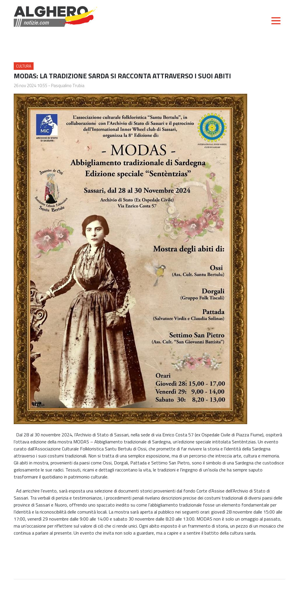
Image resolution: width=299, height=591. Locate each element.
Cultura (23, 66)
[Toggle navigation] (276, 21)
